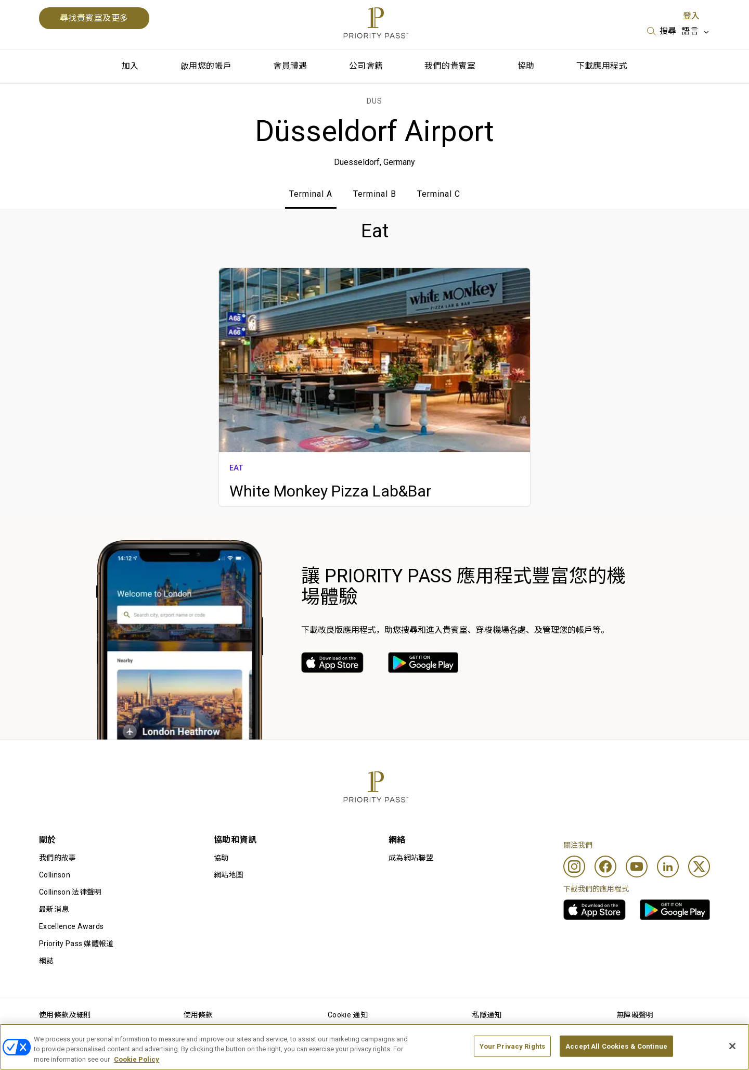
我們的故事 (57, 858)
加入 (130, 66)
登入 (691, 16)
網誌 (46, 961)
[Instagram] (574, 866)
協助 (526, 66)
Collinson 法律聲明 (70, 892)
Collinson (54, 875)
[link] (332, 662)
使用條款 (198, 1015)
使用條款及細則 (65, 1015)
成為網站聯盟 (411, 858)
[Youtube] (637, 866)
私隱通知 (487, 1015)
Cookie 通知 (348, 1015)
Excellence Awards (71, 926)
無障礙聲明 (635, 1015)
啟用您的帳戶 (205, 66)
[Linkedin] (668, 866)
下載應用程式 (601, 66)
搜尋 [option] (668, 31)
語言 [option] (690, 31)
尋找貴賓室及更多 (94, 18)
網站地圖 (228, 875)
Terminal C (438, 194)
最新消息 (54, 909)
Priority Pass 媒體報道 (76, 943)
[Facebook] (605, 866)
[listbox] (662, 31)
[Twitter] (699, 866)
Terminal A (310, 194)
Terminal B (374, 194)
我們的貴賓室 (449, 66)
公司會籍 (366, 66)
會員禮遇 (290, 66)
